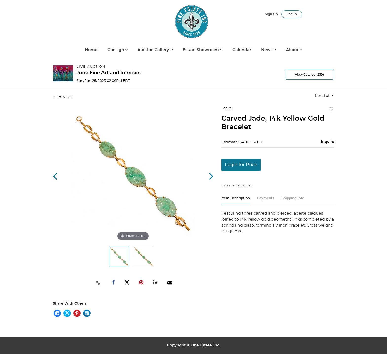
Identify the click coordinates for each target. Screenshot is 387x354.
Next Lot (324, 96)
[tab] (235, 200)
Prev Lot (63, 97)
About (293, 50)
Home (91, 50)
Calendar (241, 50)
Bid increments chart (237, 185)
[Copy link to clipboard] (98, 282)
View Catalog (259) (309, 74)
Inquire (327, 142)
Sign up (271, 14)
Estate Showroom (201, 50)
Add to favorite (331, 109)
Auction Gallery (153, 50)
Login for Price (241, 165)
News (267, 50)
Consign (116, 50)
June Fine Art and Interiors (109, 72)
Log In (292, 14)
